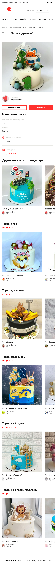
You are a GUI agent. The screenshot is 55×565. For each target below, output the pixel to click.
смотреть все (7, 228)
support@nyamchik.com (38, 560)
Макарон (42, 19)
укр (47, 2)
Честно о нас (24, 2)
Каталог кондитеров (9, 2)
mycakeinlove (17, 99)
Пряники (33, 19)
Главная (5, 27)
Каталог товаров (15, 27)
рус (51, 2)
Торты (14, 19)
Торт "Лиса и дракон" (36, 27)
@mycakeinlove (11, 153)
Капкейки (23, 19)
